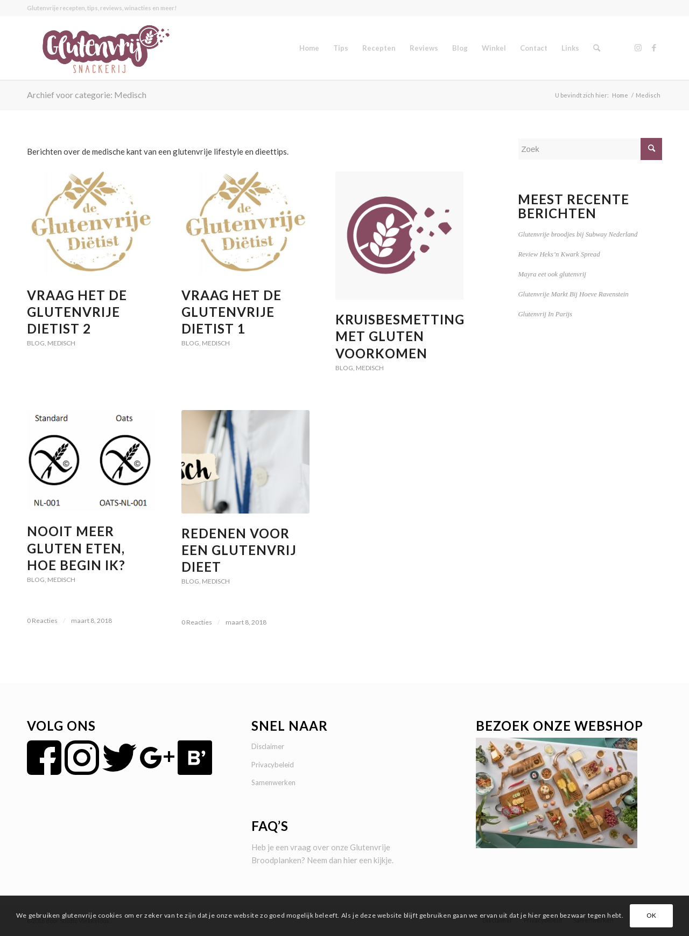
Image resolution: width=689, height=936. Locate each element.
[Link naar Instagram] (638, 47)
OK (651, 915)
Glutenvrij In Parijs (545, 314)
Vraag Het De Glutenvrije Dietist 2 (77, 311)
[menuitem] (309, 48)
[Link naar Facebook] (654, 47)
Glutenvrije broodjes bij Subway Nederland (577, 234)
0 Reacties (42, 620)
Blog (36, 343)
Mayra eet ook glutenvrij (552, 274)
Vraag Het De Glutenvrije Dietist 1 (231, 311)
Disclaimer (267, 746)
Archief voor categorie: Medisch (86, 94)
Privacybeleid (272, 764)
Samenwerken (273, 782)
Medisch (61, 343)
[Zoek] (596, 48)
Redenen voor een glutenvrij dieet (239, 549)
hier (350, 860)
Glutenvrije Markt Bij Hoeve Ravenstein (573, 294)
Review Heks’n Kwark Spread (559, 254)
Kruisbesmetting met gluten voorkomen (400, 335)
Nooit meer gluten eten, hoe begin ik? (76, 547)
